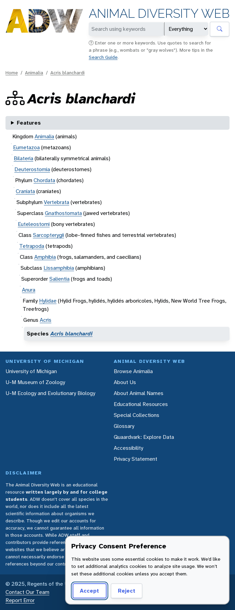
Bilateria (23, 158)
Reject (126, 590)
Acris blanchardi (67, 72)
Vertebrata (56, 202)
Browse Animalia (133, 371)
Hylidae (48, 300)
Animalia (34, 72)
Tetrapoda (31, 246)
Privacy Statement (135, 458)
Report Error (20, 600)
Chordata (44, 180)
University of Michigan (31, 371)
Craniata (25, 191)
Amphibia (45, 256)
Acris (45, 319)
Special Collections (136, 415)
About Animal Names (138, 393)
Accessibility (128, 448)
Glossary (124, 426)
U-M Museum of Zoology (35, 382)
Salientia (59, 278)
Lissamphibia (59, 267)
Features (29, 122)
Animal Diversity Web (159, 13)
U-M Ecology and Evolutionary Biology (50, 393)
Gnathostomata (63, 213)
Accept (89, 590)
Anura (28, 289)
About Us (125, 382)
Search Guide (103, 57)
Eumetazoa (26, 147)
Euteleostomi (34, 224)
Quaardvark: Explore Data (144, 437)
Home (11, 72)
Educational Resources (141, 404)
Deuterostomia (32, 169)
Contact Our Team (27, 592)
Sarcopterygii (48, 235)
